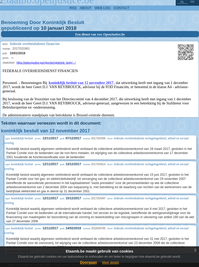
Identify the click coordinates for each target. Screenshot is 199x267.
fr (192, 1)
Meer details (110, 262)
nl (182, 1)
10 (43, 28)
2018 (70, 28)
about (85, 8)
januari (56, 28)
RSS (73, 8)
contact (122, 8)
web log (102, 8)
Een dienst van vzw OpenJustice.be (100, 34)
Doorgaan (88, 262)
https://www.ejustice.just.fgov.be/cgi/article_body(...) (46, 62)
